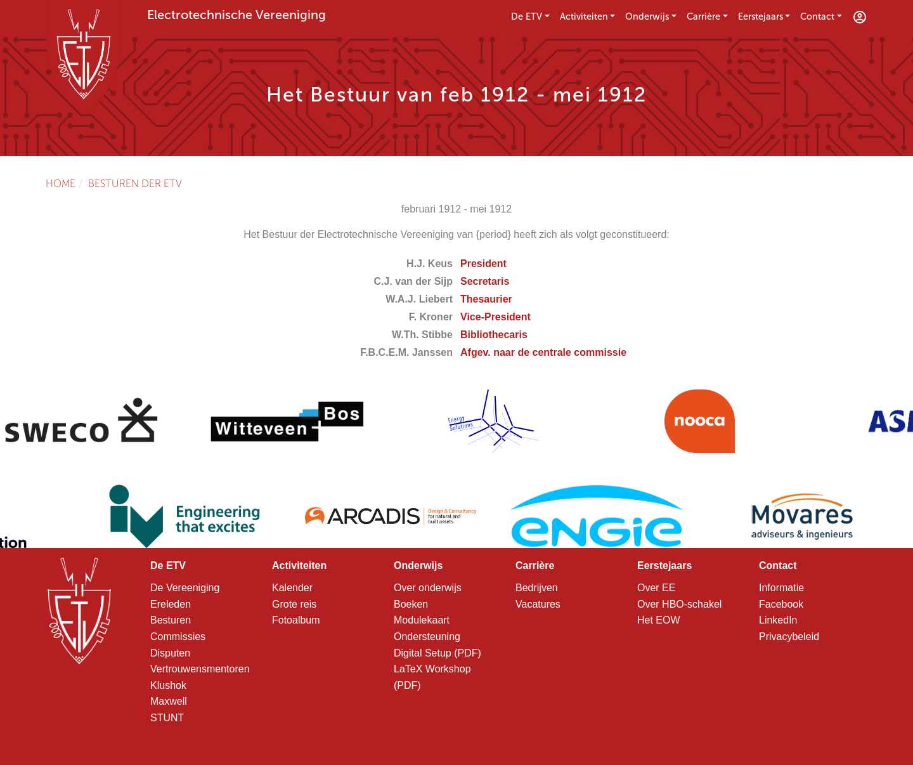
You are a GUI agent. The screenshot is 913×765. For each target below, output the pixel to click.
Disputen (170, 653)
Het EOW (658, 620)
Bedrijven (536, 587)
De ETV (526, 16)
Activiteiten (584, 16)
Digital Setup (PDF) (437, 653)
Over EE (656, 587)
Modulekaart (422, 620)
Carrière (703, 16)
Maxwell (168, 701)
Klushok (168, 685)
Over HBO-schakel (679, 604)
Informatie (781, 587)
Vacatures (537, 604)
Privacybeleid (789, 636)
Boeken (411, 604)
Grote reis (294, 604)
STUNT (167, 717)
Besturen (170, 620)
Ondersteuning (427, 636)
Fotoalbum (296, 620)
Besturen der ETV (135, 184)
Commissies (177, 636)
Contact (817, 16)
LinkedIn (778, 620)
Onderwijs (647, 16)
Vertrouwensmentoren (200, 669)
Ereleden (170, 604)
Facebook (781, 604)
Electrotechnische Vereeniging (236, 14)
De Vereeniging (184, 587)
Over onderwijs (428, 587)
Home (60, 184)
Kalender (292, 587)
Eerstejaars (760, 16)
